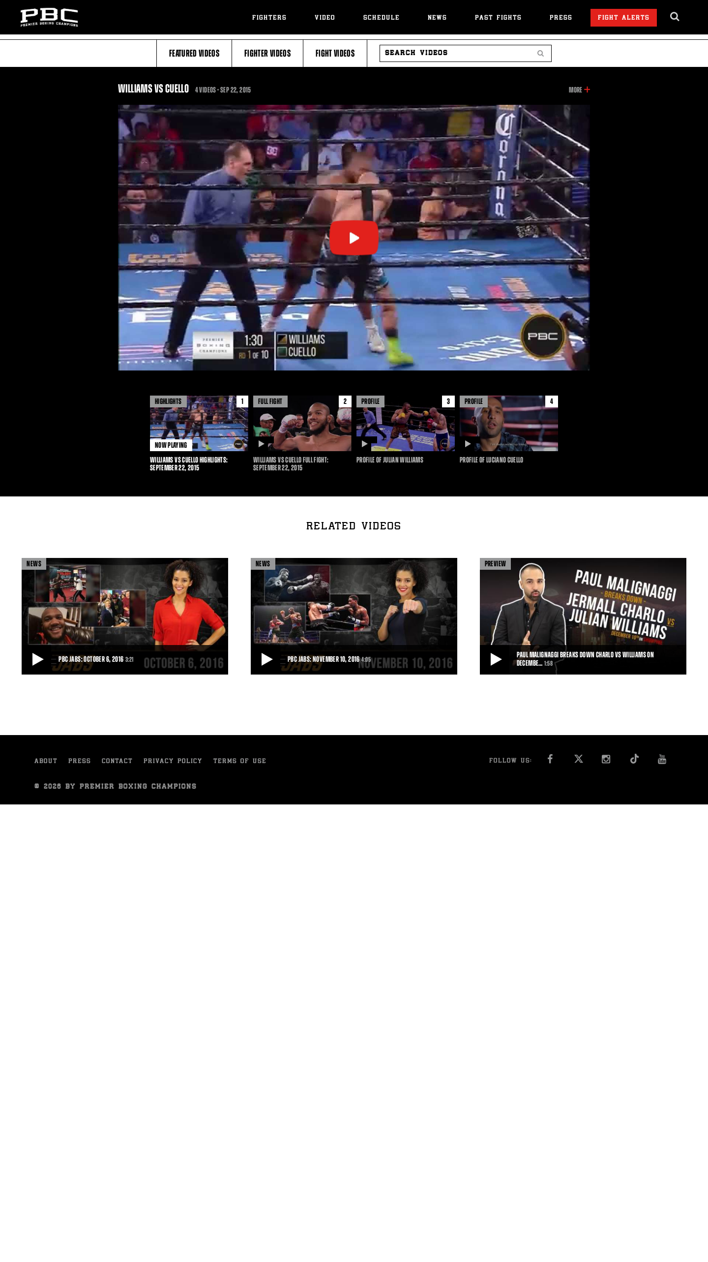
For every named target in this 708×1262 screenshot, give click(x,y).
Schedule (381, 18)
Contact (117, 762)
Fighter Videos (267, 53)
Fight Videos (335, 53)
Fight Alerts (623, 18)
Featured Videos (194, 53)
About (46, 762)
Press (561, 18)
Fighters (269, 18)
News (437, 18)
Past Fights (498, 18)
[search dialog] (675, 16)
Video (325, 18)
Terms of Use (239, 762)
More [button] (575, 90)
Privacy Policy (173, 762)
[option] (199, 434)
